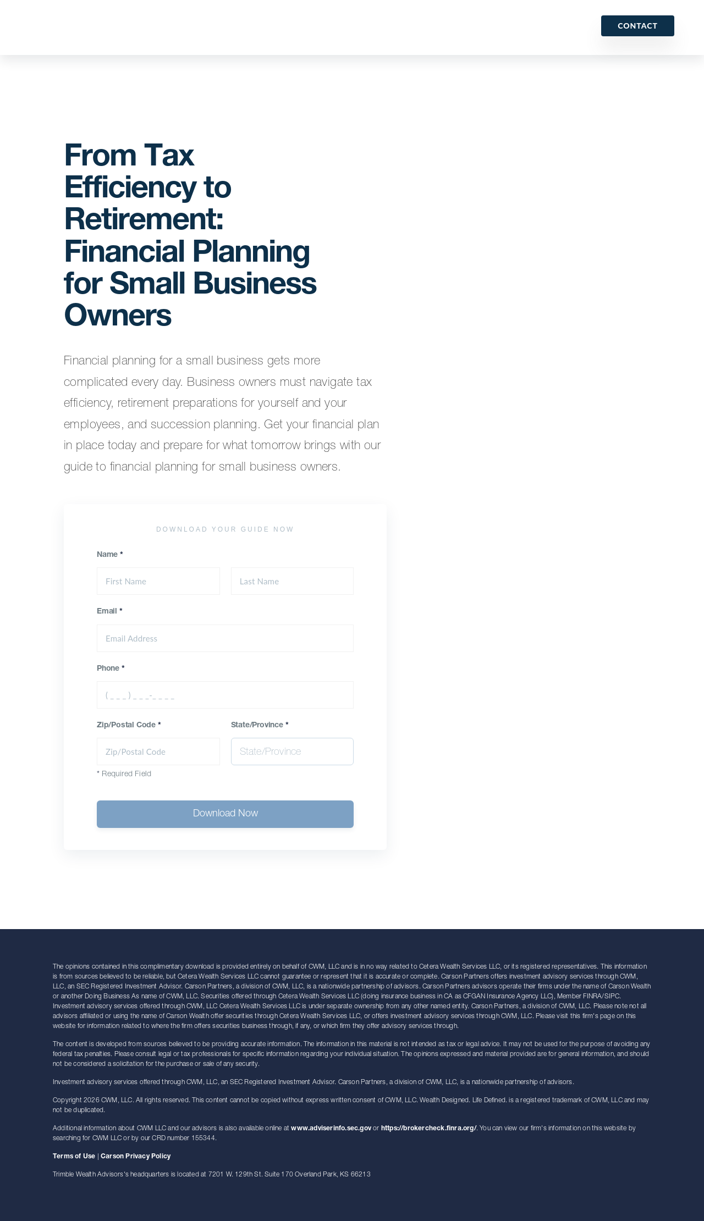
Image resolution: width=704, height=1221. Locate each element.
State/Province (260, 726)
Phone (111, 669)
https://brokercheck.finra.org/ (428, 1128)
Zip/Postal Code (129, 726)
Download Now (225, 814)
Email (110, 612)
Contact (638, 25)
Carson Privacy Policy (135, 1156)
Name (110, 555)
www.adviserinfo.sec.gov (331, 1128)
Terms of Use (74, 1156)
